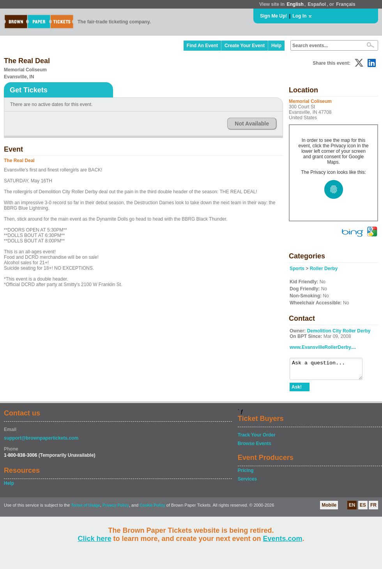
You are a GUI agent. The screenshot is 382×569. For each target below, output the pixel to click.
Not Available (252, 123)
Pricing (246, 474)
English (294, 4)
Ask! (297, 390)
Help (276, 45)
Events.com (282, 538)
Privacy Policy (116, 509)
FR (373, 508)
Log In (299, 16)
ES (363, 508)
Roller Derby (324, 268)
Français (345, 4)
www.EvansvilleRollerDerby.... (323, 347)
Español (317, 4)
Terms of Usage (85, 509)
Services (247, 482)
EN (352, 508)
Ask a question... (330, 370)
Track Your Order (257, 438)
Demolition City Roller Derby (339, 331)
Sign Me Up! (273, 16)
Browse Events (254, 447)
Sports (297, 268)
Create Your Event (245, 45)
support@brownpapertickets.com (41, 441)
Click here (94, 538)
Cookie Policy (152, 509)
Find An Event (202, 45)
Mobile (329, 508)
